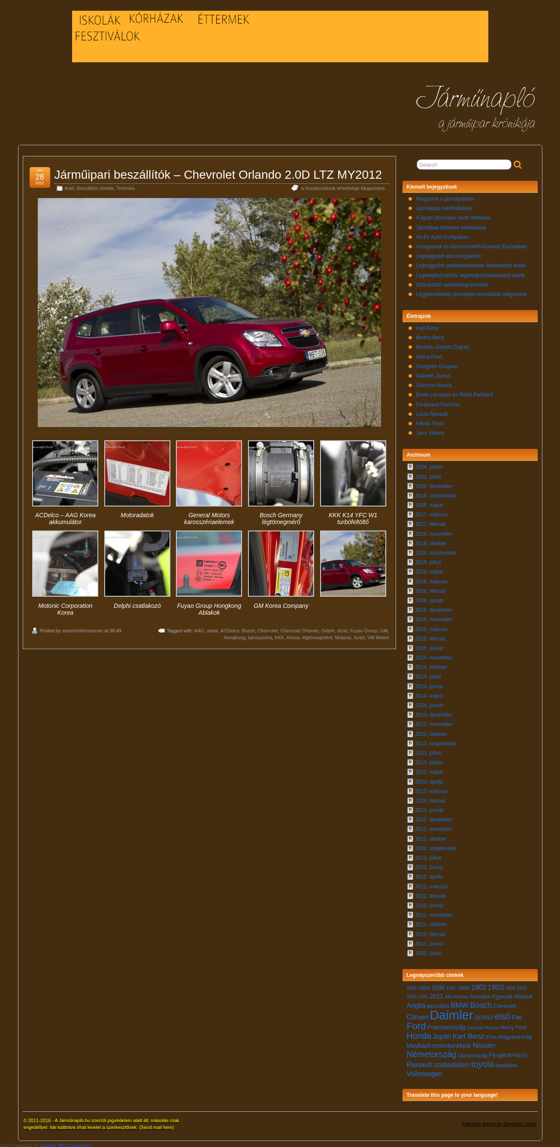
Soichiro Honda (433, 383)
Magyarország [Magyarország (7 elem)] (515, 1035)
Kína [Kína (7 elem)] (491, 1035)
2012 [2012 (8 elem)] (436, 994)
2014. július (428, 674)
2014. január (429, 703)
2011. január (429, 942)
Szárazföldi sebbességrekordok (452, 283)
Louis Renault (432, 412)
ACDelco (230, 628)
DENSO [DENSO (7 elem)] (484, 1016)
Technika (125, 186)
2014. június (429, 684)
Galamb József (433, 374)
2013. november (434, 722)
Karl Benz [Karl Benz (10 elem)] (468, 1034)
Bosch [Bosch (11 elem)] (481, 1002)
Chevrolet (267, 628)
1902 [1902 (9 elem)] (478, 985)
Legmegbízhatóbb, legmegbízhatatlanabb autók (470, 273)
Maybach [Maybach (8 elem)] (419, 1043)
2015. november (434, 617)
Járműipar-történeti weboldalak (451, 226)
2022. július (428, 475)
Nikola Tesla (430, 421)
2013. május (429, 770)
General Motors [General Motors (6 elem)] (482, 1025)
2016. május (429, 570)
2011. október (431, 922)
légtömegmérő (317, 635)
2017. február (430, 522)
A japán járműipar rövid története (453, 216)
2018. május (429, 503)
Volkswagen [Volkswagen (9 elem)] (425, 1071)
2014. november (434, 656)
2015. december (434, 608)
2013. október (431, 732)
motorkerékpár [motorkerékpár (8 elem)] (452, 1043)
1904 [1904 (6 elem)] (511, 985)
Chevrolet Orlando (299, 628)
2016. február (430, 589)
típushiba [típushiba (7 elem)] (506, 1063)
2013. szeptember (436, 741)
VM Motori (378, 635)
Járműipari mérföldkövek (444, 206)
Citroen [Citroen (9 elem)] (418, 1015)
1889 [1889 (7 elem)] (424, 986)
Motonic (343, 635)
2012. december (434, 817)
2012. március (431, 885)
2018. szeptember (436, 494)
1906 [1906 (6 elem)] (522, 985)
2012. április (429, 875)
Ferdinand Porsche (438, 403)
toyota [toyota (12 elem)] (482, 1062)
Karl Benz (427, 326)
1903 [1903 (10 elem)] (495, 985)
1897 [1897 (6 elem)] (451, 985)
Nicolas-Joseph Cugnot (442, 345)
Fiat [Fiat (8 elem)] (516, 1015)
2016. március (431, 580)
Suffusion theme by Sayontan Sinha (499, 1121)
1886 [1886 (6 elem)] (412, 985)
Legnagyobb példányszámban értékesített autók (471, 263)
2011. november (434, 913)
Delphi (328, 628)
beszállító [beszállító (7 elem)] (438, 1004)
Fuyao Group (363, 628)
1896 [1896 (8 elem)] (438, 985)
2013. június (429, 760)
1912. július (428, 951)
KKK (279, 635)
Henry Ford (429, 355)
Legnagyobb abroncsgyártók (448, 254)
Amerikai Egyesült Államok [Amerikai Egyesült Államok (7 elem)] (501, 994)
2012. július (428, 856)
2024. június (429, 465)
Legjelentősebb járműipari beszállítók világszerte (471, 292)
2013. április (429, 780)
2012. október (431, 837)
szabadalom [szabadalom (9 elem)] (451, 1062)
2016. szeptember (436, 551)
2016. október (431, 541)
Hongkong (234, 635)
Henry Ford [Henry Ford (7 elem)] (513, 1025)
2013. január (429, 808)
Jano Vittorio (430, 431)
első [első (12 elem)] (502, 1014)
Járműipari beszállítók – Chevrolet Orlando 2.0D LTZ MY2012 (218, 172)
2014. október (431, 665)
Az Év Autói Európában (442, 235)
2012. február (430, 894)
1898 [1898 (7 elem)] (464, 986)
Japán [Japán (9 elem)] (442, 1034)
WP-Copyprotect (75, 1143)
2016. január (429, 598)
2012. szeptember (436, 846)
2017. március (431, 512)
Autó (69, 186)
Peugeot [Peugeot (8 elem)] (500, 1052)
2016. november (434, 532)
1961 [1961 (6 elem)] (423, 994)
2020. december (434, 484)
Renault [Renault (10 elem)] (419, 1063)
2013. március (431, 789)
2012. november (434, 827)
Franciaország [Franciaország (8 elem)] (446, 1025)
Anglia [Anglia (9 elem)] (416, 1003)
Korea (293, 635)
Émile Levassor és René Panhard (454, 393)
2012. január (429, 903)
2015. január (429, 646)
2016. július (428, 560)
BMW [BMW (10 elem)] (460, 1003)
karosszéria (260, 635)
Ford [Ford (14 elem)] (416, 1024)
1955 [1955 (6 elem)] (412, 994)
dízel (342, 628)
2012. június (429, 865)
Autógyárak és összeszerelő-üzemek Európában (471, 244)
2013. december (434, 713)
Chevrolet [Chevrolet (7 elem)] (504, 1004)
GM (384, 628)
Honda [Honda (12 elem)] (419, 1033)
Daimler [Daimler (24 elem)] (451, 1013)
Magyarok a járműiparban (445, 197)
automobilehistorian (82, 628)
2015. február (430, 637)
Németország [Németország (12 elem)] (432, 1052)
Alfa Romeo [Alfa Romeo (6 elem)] (457, 994)
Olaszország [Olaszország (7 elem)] (472, 1053)
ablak (212, 628)
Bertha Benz (430, 336)
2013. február (430, 799)
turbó (359, 635)
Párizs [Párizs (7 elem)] (519, 1053)
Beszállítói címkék (95, 186)
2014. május (429, 694)
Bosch (248, 628)
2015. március (431, 627)
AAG (199, 628)
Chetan (46, 1143)
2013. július (428, 751)
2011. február (430, 932)
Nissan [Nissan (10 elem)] (484, 1043)
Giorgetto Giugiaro (437, 364)
